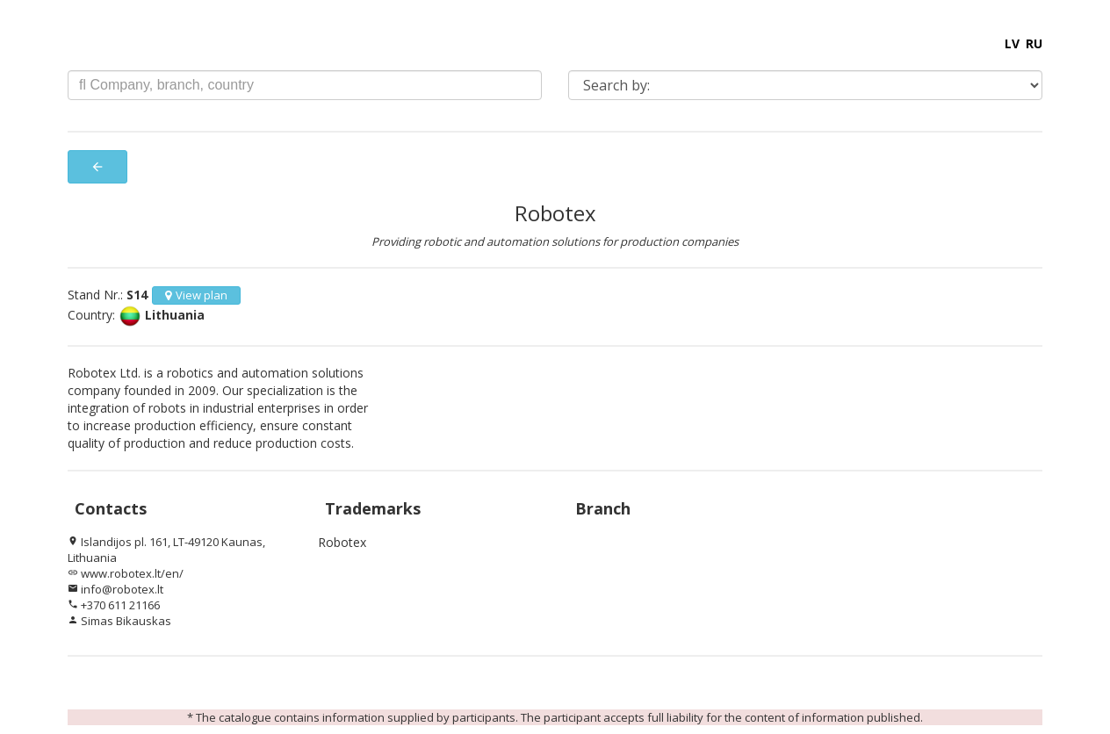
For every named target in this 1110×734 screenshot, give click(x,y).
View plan (196, 295)
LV (1012, 43)
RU (1034, 43)
